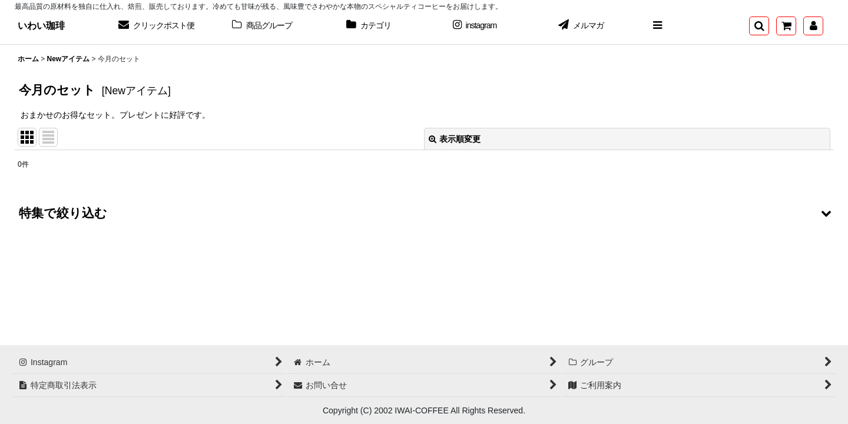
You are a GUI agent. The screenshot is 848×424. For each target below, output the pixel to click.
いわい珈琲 (41, 25)
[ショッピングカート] (786, 25)
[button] (657, 26)
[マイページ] (813, 25)
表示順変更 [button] (455, 139)
